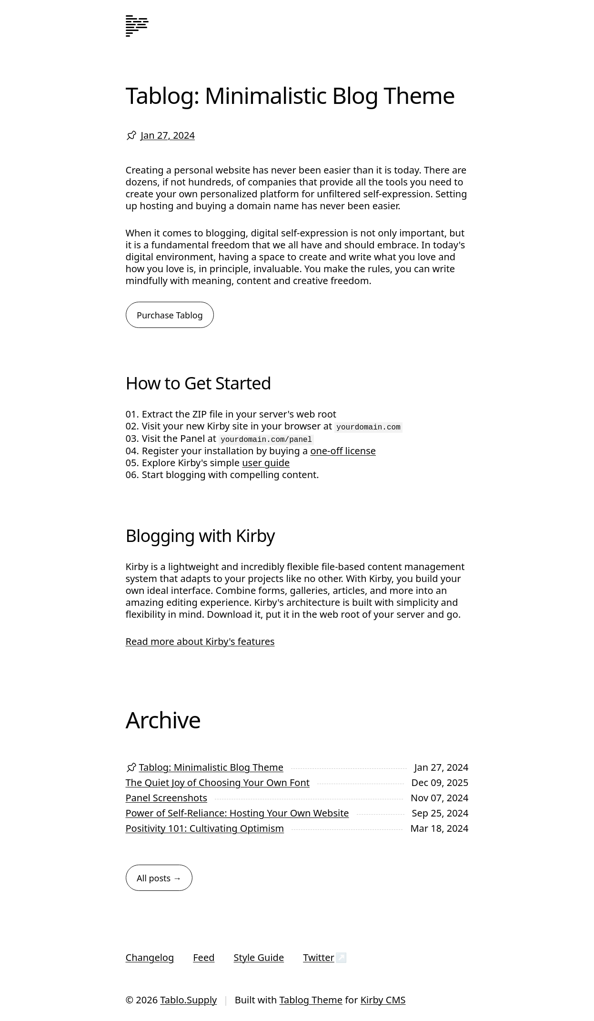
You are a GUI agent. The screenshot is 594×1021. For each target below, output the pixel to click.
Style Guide (258, 957)
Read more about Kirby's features (200, 641)
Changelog (150, 957)
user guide (266, 462)
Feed (203, 957)
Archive (163, 719)
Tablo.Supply (188, 999)
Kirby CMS (383, 999)
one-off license (343, 450)
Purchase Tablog (170, 315)
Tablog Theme (310, 999)
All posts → (159, 878)
